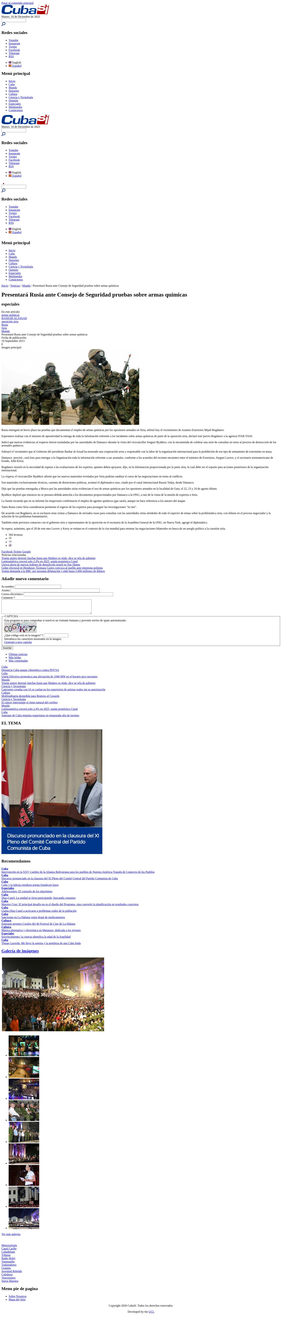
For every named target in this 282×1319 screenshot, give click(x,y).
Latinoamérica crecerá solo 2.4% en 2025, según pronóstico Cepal (39, 561)
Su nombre (8, 586)
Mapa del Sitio (17, 1302)
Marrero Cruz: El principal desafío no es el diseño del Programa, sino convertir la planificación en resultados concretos (69, 907)
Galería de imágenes (20, 953)
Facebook (14, 49)
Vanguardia (8, 1264)
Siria (4, 327)
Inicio (12, 81)
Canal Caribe (9, 1251)
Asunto (5, 590)
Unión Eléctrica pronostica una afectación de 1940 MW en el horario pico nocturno (49, 679)
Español (15, 65)
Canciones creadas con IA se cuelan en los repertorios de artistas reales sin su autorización (53, 692)
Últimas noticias (18, 656)
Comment (8, 597)
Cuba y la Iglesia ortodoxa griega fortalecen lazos (30, 887)
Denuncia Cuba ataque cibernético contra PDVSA (30, 672)
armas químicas (10, 315)
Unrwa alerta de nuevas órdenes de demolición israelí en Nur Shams (40, 564)
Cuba (12, 84)
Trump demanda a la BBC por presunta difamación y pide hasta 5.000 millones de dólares (53, 571)
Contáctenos (16, 110)
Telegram (14, 53)
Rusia (4, 324)
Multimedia (15, 107)
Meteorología (9, 1248)
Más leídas (15, 660)
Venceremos (8, 1280)
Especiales (15, 103)
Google (26, 551)
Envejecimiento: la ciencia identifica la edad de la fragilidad (36, 939)
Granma (6, 1270)
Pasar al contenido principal (17, 2)
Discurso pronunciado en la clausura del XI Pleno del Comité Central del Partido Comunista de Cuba (59, 881)
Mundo (13, 87)
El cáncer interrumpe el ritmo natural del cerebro (29, 705)
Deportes (14, 90)
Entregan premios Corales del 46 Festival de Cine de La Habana (38, 926)
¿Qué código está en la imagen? (23, 638)
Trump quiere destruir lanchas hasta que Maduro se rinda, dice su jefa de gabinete (48, 558)
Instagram (14, 43)
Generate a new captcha (18, 644)
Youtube (13, 40)
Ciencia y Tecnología (21, 97)
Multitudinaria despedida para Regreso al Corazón (30, 698)
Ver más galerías (11, 1236)
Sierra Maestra (9, 1283)
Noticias (15, 285)
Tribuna (5, 1257)
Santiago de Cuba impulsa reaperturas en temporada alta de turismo (40, 718)
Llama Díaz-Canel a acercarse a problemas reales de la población (38, 913)
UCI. (151, 1314)
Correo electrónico (12, 594)
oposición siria (9, 321)
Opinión (13, 100)
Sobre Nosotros (17, 1298)
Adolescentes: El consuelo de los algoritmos (26, 894)
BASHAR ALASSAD (14, 318)
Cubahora (7, 1277)
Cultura (13, 94)
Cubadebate (8, 1254)
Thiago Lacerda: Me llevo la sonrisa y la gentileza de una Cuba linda (41, 945)
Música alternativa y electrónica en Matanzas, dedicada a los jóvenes (41, 932)
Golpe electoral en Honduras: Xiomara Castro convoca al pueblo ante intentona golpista (52, 567)
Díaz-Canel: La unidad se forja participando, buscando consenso (38, 900)
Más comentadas (18, 663)
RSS (11, 56)
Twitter (13, 46)
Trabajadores (8, 1267)
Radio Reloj (8, 1260)
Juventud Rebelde (11, 1273)
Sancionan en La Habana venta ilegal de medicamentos (33, 920)
